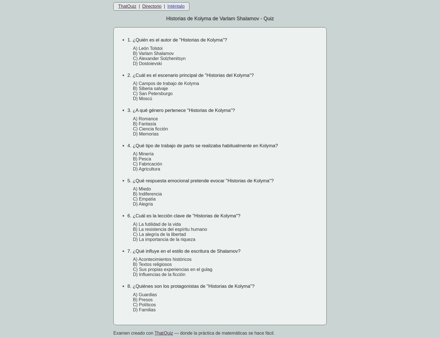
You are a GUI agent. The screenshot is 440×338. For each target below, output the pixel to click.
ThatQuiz (127, 6)
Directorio (151, 6)
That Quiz (164, 333)
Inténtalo (176, 6)
